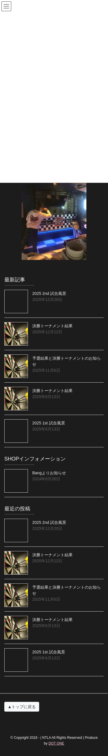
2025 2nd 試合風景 (49, 293)
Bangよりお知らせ (49, 473)
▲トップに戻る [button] (22, 706)
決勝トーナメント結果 (52, 326)
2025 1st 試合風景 (48, 423)
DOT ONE (56, 743)
